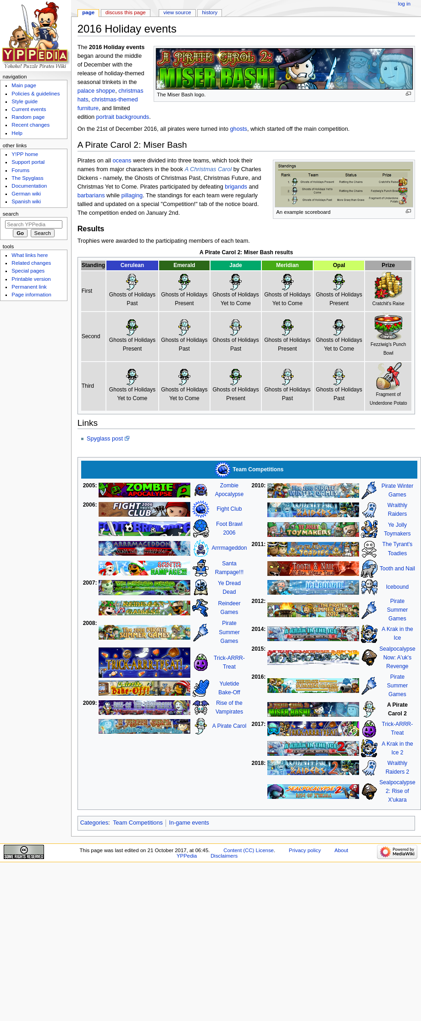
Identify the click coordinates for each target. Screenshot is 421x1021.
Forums (20, 170)
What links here (29, 255)
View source (177, 12)
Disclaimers (224, 856)
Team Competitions (138, 823)
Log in (404, 3)
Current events (28, 109)
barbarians (91, 195)
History (210, 12)
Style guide (24, 101)
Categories (94, 823)
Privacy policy (305, 850)
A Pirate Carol (229, 726)
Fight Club (229, 509)
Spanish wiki (26, 201)
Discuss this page (125, 12)
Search (11, 214)
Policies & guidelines (35, 93)
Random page (27, 117)
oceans (122, 160)
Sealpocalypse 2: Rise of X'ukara (397, 791)
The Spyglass (27, 178)
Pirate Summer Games (229, 632)
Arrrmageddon (229, 548)
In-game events (189, 823)
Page (88, 12)
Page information (31, 294)
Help (16, 133)
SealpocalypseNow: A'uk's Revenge (397, 658)
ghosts (238, 129)
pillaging (132, 195)
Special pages (27, 270)
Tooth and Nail (397, 568)
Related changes (31, 263)
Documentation (29, 186)
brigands (236, 187)
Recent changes (30, 125)
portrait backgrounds (123, 117)
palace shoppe (97, 91)
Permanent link (28, 287)
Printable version (30, 279)
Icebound (397, 587)
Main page (23, 85)
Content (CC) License (248, 850)
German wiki (26, 193)
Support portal (27, 162)
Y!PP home (24, 154)
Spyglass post (105, 438)
